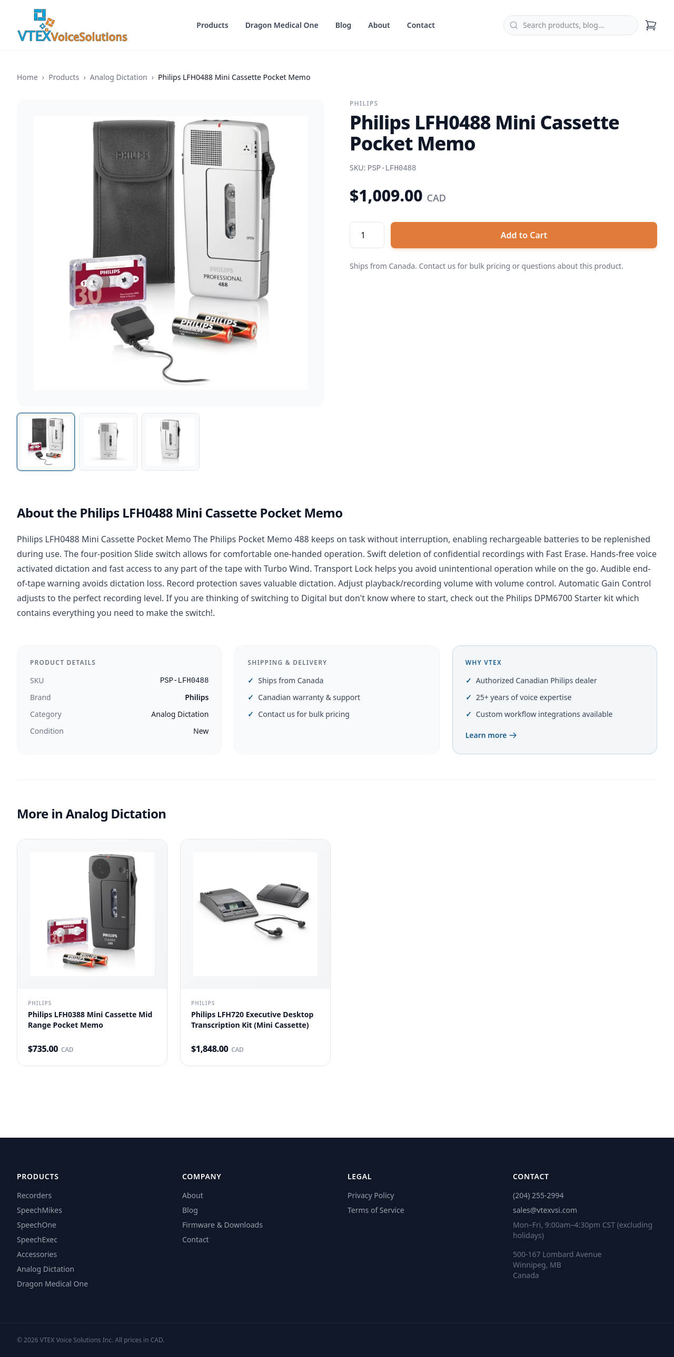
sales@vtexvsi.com (545, 1210)
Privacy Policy (371, 1195)
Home (27, 77)
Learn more (491, 735)
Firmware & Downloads (222, 1225)
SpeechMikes (39, 1210)
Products (212, 25)
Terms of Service (376, 1210)
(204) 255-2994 (538, 1195)
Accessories (37, 1254)
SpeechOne (36, 1225)
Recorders (34, 1195)
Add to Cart (524, 235)
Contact (421, 25)
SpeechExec (37, 1239)
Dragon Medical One (282, 25)
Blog (343, 25)
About (379, 25)
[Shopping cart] (651, 25)
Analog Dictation (118, 77)
